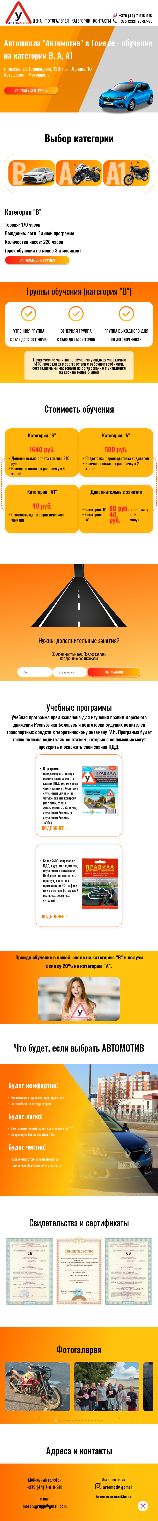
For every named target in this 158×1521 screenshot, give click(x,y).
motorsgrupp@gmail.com (45, 1505)
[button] (39, 1417)
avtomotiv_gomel (113, 1485)
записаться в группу (34, 90)
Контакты (102, 21)
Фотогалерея (56, 21)
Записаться (117, 670)
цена (37, 21)
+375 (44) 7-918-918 (45, 1486)
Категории (81, 21)
